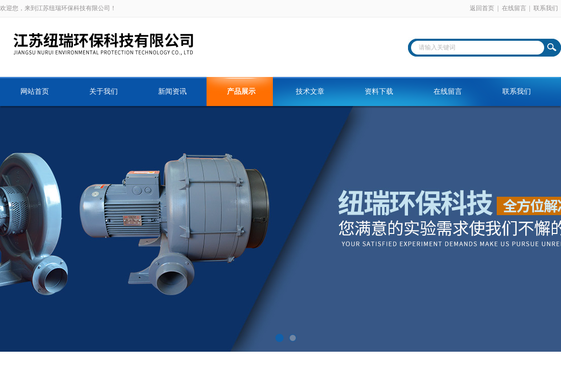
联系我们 (545, 8)
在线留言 (514, 8)
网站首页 (34, 91)
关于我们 (103, 91)
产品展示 (241, 91)
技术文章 (310, 91)
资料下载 (379, 91)
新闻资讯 (172, 91)
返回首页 (482, 8)
